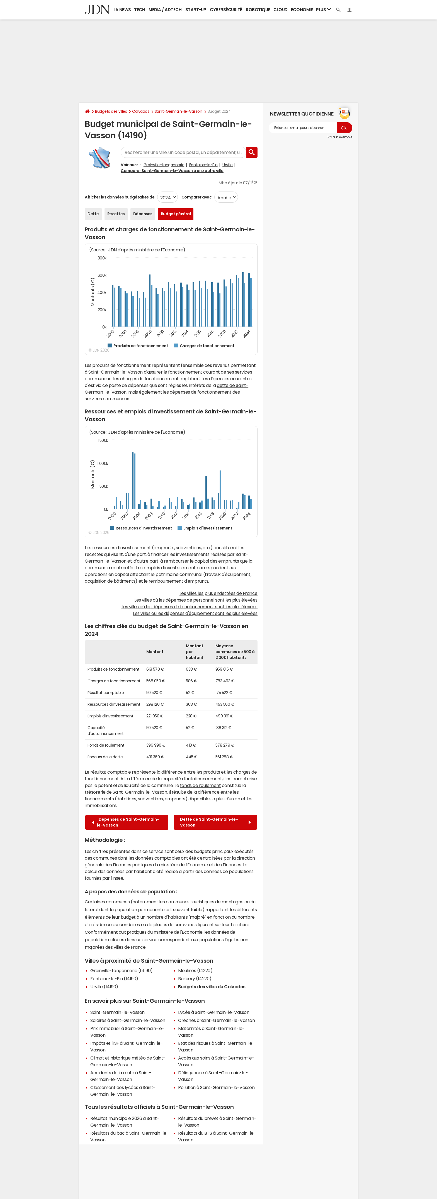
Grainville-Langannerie (164, 165)
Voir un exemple (339, 137)
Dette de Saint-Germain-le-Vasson (215, 822)
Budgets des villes (111, 111)
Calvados (140, 111)
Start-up (195, 10)
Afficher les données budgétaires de (119, 197)
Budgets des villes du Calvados (212, 986)
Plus (323, 9)
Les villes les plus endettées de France (218, 593)
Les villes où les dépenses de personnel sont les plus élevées (196, 600)
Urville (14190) (104, 986)
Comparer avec (196, 197)
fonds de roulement (200, 785)
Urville (227, 165)
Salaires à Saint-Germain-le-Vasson (127, 1020)
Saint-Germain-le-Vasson (178, 111)
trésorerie (95, 792)
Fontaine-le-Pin (203, 165)
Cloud (280, 10)
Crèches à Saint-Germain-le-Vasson (216, 1020)
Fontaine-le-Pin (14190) (114, 978)
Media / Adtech (165, 10)
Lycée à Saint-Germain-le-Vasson (213, 1012)
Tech (139, 10)
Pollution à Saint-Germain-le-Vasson (216, 1087)
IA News (122, 10)
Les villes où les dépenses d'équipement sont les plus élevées (195, 613)
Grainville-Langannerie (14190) (121, 970)
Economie (302, 10)
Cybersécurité (226, 10)
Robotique (258, 10)
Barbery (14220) (195, 978)
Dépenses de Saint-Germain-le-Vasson (125, 822)
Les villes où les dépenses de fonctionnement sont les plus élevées (190, 606)
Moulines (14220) (195, 970)
